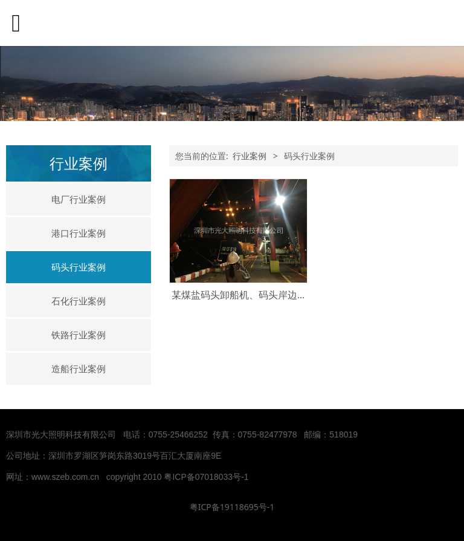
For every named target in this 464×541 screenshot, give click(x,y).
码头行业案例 (78, 267)
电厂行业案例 (78, 199)
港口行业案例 (78, 233)
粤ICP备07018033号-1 (207, 477)
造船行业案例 (78, 368)
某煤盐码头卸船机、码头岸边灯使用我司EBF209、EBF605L (299, 294)
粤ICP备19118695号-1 (232, 507)
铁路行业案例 (78, 335)
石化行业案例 (78, 301)
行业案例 (249, 156)
